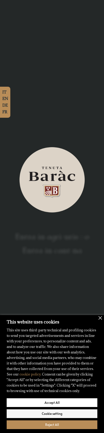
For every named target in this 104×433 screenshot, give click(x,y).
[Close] (100, 318)
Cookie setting (52, 413)
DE (5, 105)
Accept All (52, 402)
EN (5, 98)
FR (4, 112)
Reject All (52, 424)
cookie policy (30, 374)
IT (4, 92)
